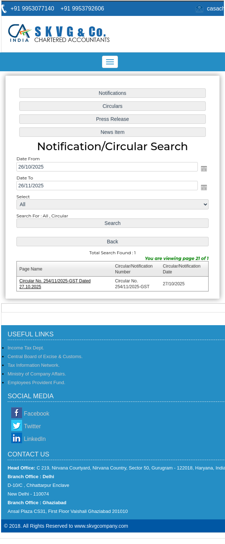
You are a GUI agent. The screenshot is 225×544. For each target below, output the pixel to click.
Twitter (32, 426)
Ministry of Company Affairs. (37, 374)
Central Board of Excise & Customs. (45, 356)
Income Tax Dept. (26, 347)
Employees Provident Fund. (36, 382)
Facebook (36, 414)
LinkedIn (35, 439)
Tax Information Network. (34, 365)
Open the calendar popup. (202, 169)
